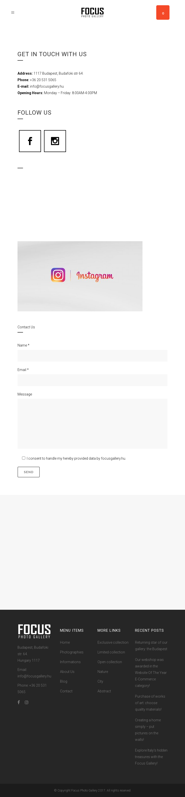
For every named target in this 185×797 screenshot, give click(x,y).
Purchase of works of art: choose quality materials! (150, 702)
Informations (70, 662)
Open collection (110, 662)
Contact (66, 691)
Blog (63, 681)
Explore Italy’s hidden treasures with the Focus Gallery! (151, 756)
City (100, 681)
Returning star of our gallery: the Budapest (151, 645)
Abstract (104, 691)
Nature (103, 672)
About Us (67, 672)
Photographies (72, 652)
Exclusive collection (113, 642)
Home (65, 642)
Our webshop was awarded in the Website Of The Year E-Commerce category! (151, 673)
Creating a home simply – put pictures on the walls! (148, 730)
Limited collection (111, 652)
